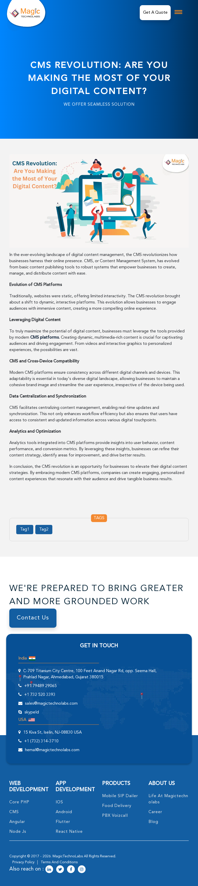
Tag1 (24, 529)
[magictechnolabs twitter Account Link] (60, 870)
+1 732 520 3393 (39, 695)
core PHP (19, 802)
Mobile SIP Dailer (120, 796)
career (155, 812)
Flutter (63, 822)
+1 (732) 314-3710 (41, 741)
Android (64, 812)
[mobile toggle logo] (178, 12)
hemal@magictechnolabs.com (52, 750)
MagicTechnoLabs (68, 856)
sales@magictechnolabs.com (51, 704)
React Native (69, 832)
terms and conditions (59, 862)
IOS (59, 802)
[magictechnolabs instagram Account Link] (81, 870)
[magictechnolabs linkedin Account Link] (49, 870)
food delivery (116, 806)
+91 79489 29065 (40, 686)
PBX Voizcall (115, 816)
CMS (14, 812)
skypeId (31, 712)
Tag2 (43, 529)
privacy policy (23, 862)
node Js (17, 832)
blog (153, 822)
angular (17, 822)
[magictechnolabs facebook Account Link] (70, 870)
